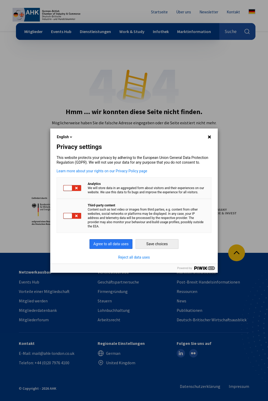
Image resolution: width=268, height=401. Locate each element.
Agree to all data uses (111, 244)
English (65, 137)
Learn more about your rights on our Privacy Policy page (102, 171)
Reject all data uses (134, 257)
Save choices (157, 244)
